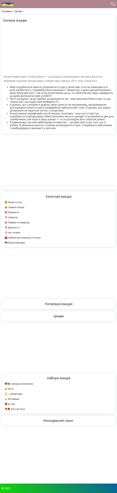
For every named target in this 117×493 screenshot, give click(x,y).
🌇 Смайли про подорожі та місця (23, 237)
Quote (18, 11)
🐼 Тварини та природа (17, 222)
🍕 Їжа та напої (13, 232)
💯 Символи (11, 217)
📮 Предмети (12, 212)
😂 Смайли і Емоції (14, 207)
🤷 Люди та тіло (13, 202)
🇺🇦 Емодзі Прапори (15, 242)
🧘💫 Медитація (13, 394)
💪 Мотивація (12, 399)
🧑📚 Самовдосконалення (19, 384)
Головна (7, 11)
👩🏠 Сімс (10, 404)
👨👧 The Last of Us (15, 409)
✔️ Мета (9, 389)
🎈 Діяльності (12, 227)
